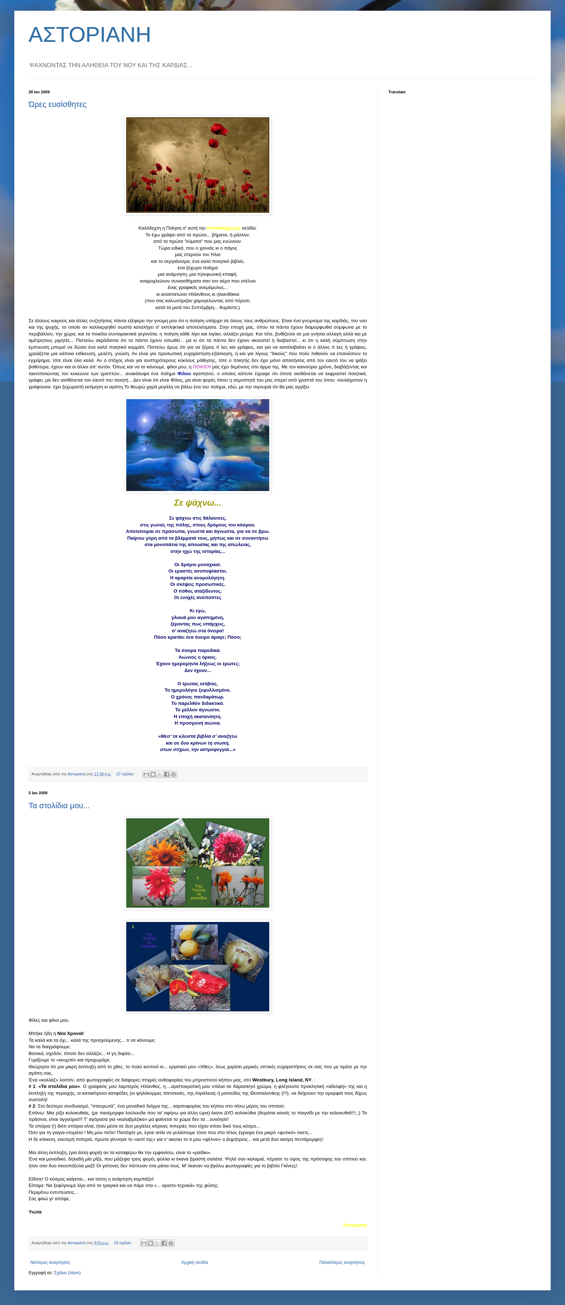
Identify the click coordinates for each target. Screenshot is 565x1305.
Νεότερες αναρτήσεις (50, 1262)
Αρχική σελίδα (194, 1262)
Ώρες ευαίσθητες (58, 104)
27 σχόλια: (126, 774)
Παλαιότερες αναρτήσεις (342, 1262)
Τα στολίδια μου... (59, 805)
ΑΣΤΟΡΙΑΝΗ (90, 34)
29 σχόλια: (123, 1243)
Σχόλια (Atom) (67, 1272)
